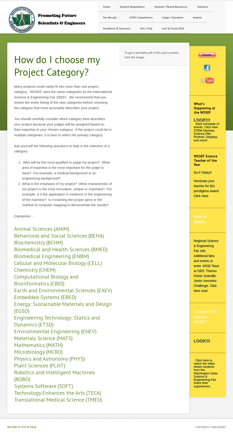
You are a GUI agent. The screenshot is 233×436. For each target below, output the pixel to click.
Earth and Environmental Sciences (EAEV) (63, 290)
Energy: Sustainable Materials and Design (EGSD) (63, 307)
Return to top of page (21, 427)
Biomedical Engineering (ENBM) (51, 256)
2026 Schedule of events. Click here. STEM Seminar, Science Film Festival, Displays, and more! (206, 132)
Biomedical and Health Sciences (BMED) (61, 249)
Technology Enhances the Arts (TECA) (57, 392)
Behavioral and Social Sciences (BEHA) (59, 235)
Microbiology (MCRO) (38, 351)
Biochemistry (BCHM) (38, 242)
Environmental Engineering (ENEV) (55, 331)
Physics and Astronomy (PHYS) (49, 358)
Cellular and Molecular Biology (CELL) (58, 263)
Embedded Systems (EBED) (45, 297)
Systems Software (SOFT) (43, 386)
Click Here (201, 196)
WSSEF (50, 19)
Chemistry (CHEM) (35, 269)
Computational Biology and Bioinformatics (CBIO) (46, 280)
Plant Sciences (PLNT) (39, 365)
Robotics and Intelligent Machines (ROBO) (54, 376)
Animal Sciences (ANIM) (41, 228)
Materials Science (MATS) (43, 338)
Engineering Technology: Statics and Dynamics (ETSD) (57, 321)
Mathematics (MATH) (38, 345)
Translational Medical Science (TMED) (58, 399)
